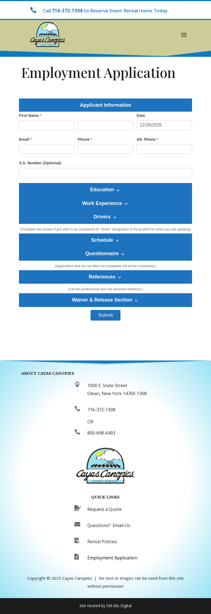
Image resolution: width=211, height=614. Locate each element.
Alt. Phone (147, 139)
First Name (30, 115)
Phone (85, 139)
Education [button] (105, 190)
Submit (105, 315)
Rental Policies (102, 542)
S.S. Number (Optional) (40, 163)
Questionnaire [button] (105, 254)
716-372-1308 (67, 10)
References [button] (105, 277)
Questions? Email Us (108, 525)
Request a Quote (104, 509)
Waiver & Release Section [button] (105, 300)
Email (25, 139)
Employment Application (112, 558)
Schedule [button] (105, 240)
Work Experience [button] (105, 203)
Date (141, 115)
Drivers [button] (105, 217)
